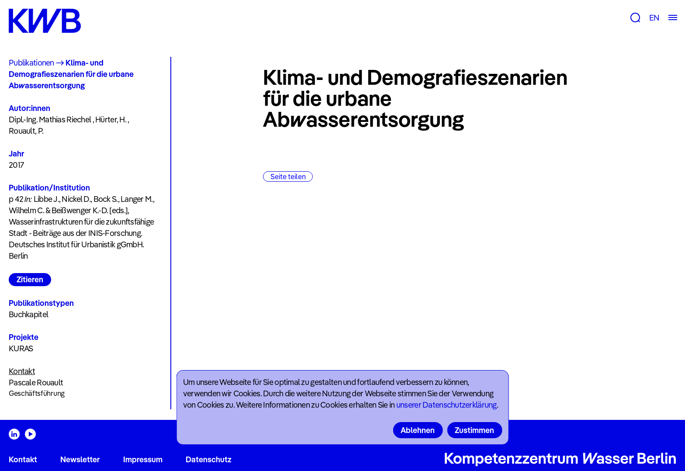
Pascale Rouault (36, 382)
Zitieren (30, 279)
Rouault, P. (26, 131)
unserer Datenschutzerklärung (446, 405)
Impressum (143, 459)
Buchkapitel (28, 314)
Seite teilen (287, 176)
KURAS (21, 348)
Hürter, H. (110, 119)
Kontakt (23, 459)
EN (654, 18)
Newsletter (80, 459)
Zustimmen (474, 430)
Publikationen (31, 63)
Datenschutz (209, 459)
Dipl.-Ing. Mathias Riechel (50, 119)
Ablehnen (418, 430)
